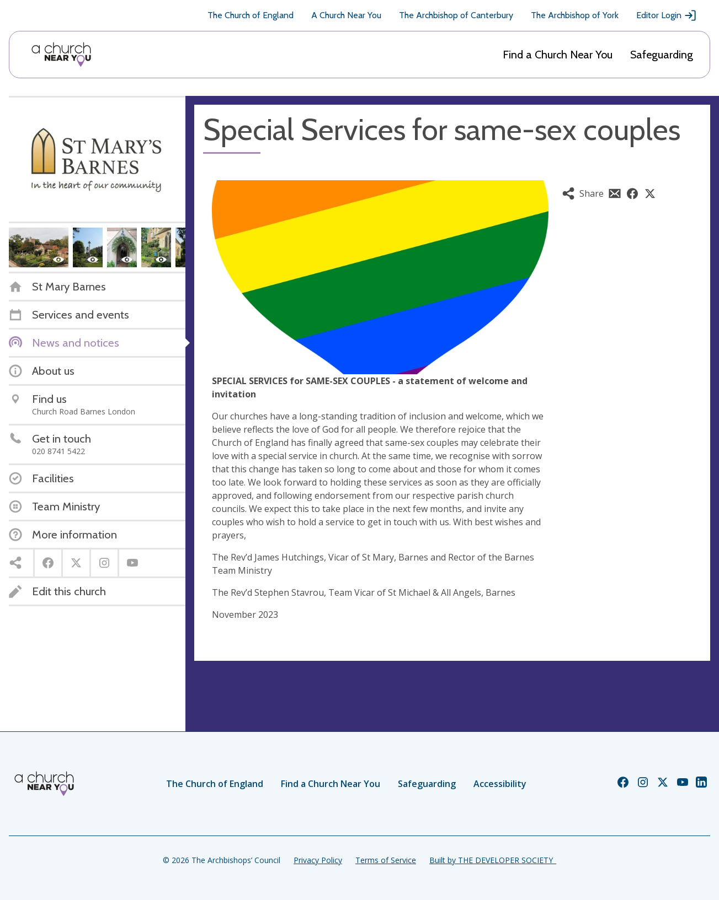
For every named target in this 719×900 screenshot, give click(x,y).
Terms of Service (385, 860)
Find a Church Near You (558, 54)
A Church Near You (346, 15)
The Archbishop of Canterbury (456, 15)
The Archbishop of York (575, 15)
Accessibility (499, 784)
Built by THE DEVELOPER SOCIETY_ (492, 860)
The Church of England (250, 15)
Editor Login (666, 15)
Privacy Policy (318, 860)
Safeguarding (661, 54)
